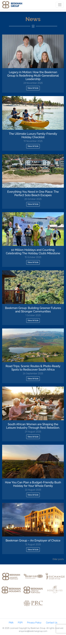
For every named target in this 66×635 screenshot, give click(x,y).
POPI (20, 622)
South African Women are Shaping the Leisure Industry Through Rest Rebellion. (33, 426)
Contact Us (51, 622)
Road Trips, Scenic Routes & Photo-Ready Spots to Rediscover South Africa (33, 367)
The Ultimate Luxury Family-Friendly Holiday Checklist (33, 135)
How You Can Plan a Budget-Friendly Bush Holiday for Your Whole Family (33, 484)
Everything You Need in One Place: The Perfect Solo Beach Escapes (33, 193)
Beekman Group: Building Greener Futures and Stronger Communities (33, 309)
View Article (33, 88)
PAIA (11, 622)
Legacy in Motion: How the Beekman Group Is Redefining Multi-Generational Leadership (33, 75)
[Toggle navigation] (60, 5)
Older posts (58, 559)
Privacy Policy (34, 622)
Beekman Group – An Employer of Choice (33, 540)
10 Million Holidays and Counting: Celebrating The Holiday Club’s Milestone (33, 251)
